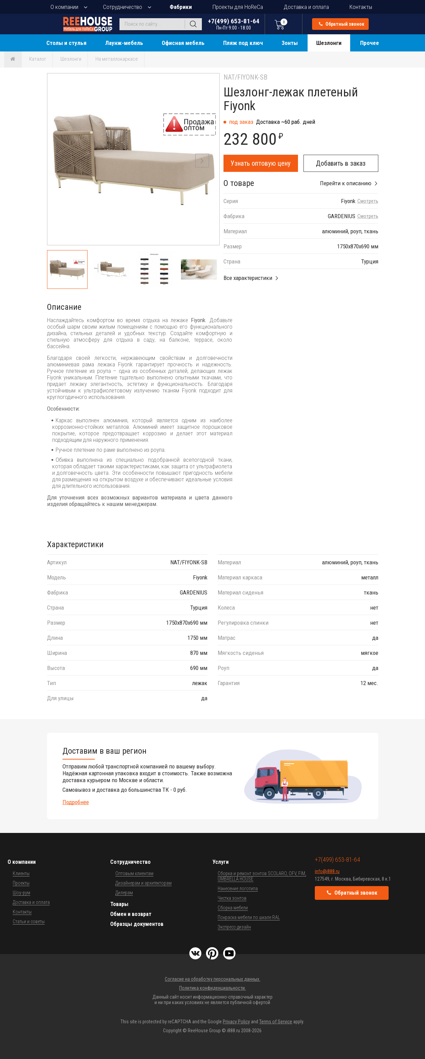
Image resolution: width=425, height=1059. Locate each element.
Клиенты (21, 873)
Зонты (290, 42)
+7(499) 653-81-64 (234, 24)
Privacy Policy (236, 1021)
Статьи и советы (29, 921)
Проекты (21, 883)
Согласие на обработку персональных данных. (212, 979)
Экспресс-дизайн (234, 927)
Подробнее (75, 802)
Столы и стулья (66, 42)
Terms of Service (275, 1021)
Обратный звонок (341, 24)
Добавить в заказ (341, 163)
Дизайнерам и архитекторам (143, 883)
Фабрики (181, 6)
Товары (119, 904)
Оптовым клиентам (134, 873)
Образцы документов (136, 924)
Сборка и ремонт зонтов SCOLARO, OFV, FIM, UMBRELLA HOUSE (262, 876)
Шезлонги (329, 42)
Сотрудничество (122, 6)
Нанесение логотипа (238, 888)
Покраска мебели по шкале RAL (249, 917)
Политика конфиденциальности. (212, 988)
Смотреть (367, 201)
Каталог (37, 59)
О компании (64, 6)
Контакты (360, 6)
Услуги (221, 862)
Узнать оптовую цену (260, 163)
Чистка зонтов (232, 898)
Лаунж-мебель (124, 42)
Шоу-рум (21, 892)
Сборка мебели (233, 907)
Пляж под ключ (243, 42)
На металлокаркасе (116, 59)
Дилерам (124, 892)
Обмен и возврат (130, 914)
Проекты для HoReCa (238, 6)
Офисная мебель (183, 42)
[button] (202, 160)
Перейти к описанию (345, 183)
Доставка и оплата (306, 6)
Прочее (369, 42)
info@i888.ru (327, 871)
